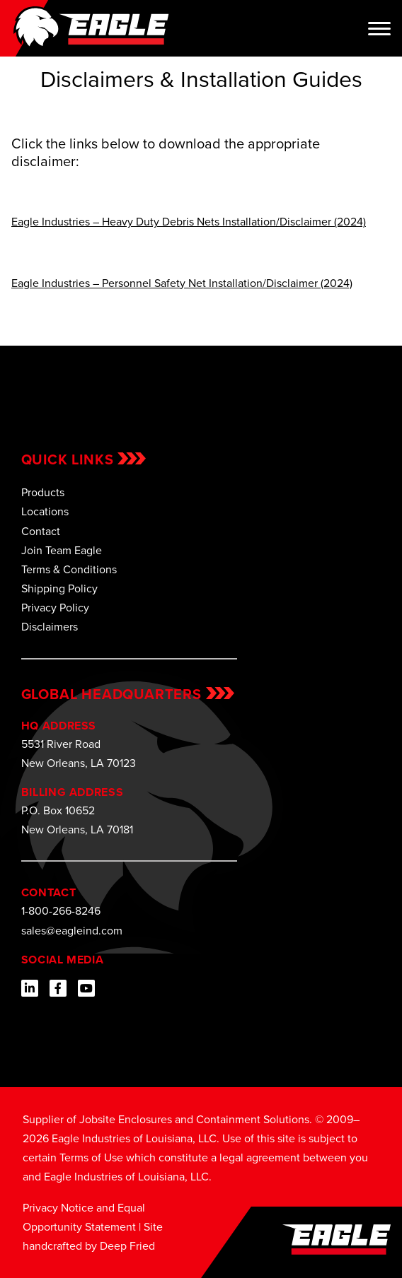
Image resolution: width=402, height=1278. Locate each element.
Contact (40, 531)
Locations (45, 511)
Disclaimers (49, 627)
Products (42, 492)
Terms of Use (91, 1157)
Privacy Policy (55, 607)
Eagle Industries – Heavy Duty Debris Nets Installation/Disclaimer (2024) (188, 221)
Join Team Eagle (61, 550)
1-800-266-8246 (60, 911)
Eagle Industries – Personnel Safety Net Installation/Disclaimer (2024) (181, 283)
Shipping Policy (59, 588)
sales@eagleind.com (71, 930)
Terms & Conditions (69, 569)
